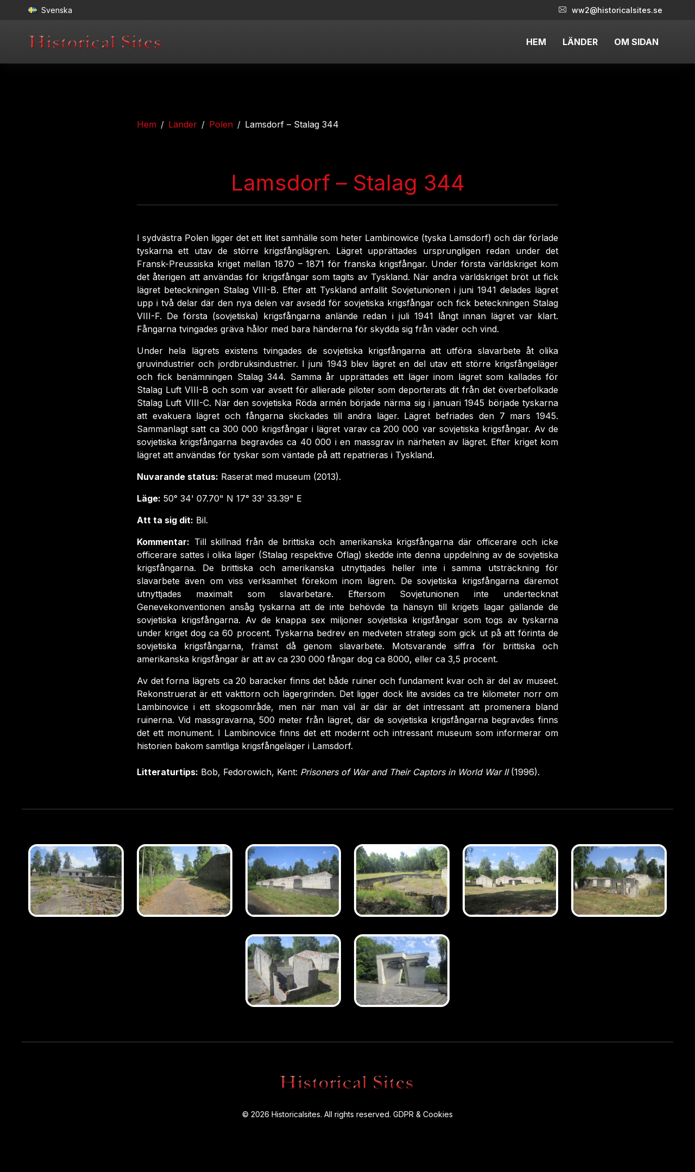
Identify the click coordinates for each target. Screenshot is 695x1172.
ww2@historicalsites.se (610, 10)
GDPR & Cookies (423, 1114)
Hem (146, 124)
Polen (221, 124)
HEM (536, 41)
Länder (182, 124)
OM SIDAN (636, 41)
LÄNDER (580, 41)
